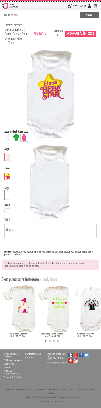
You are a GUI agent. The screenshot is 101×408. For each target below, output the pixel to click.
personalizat (52, 251)
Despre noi (8, 363)
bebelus (16, 251)
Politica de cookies (12, 360)
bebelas (18, 254)
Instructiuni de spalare (10, 355)
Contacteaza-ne (33, 354)
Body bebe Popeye (85, 334)
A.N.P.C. (33, 389)
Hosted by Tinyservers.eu (51, 401)
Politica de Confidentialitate (11, 372)
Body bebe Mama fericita (52, 334)
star (61, 251)
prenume (8, 254)
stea (66, 251)
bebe (90, 251)
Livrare (6, 367)
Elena (50, 231)
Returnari (29, 357)
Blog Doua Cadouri (56, 354)
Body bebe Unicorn (18, 334)
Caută (89, 15)
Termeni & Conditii (12, 377)
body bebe (26, 251)
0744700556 (55, 358)
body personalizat (78, 251)
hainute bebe (38, 251)
